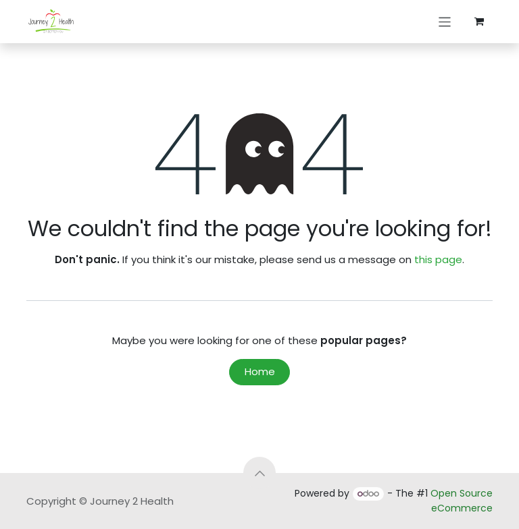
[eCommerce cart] (479, 21)
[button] (259, 473)
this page (438, 259)
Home (260, 371)
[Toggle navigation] (445, 21)
